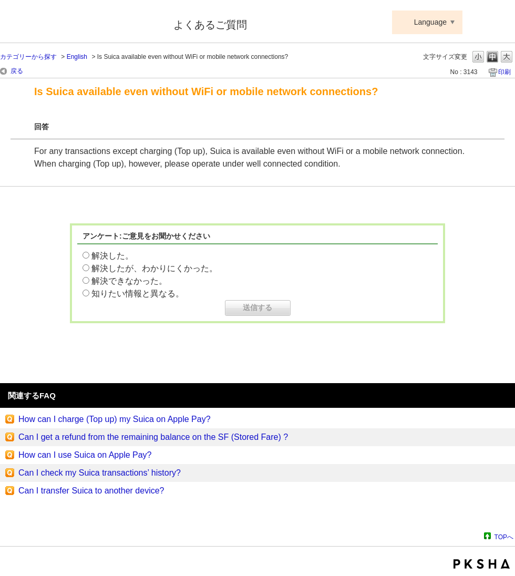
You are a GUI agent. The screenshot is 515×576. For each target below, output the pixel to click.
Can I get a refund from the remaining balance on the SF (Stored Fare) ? (153, 437)
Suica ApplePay (79, 22)
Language (430, 22)
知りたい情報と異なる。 (137, 293)
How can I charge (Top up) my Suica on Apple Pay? (114, 419)
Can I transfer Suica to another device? (91, 490)
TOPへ (504, 536)
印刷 (504, 72)
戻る (17, 71)
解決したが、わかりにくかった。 (154, 268)
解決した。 (112, 255)
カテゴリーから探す (28, 56)
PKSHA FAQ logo (482, 564)
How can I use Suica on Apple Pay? (85, 454)
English (77, 56)
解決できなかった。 (129, 280)
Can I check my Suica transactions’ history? (99, 472)
